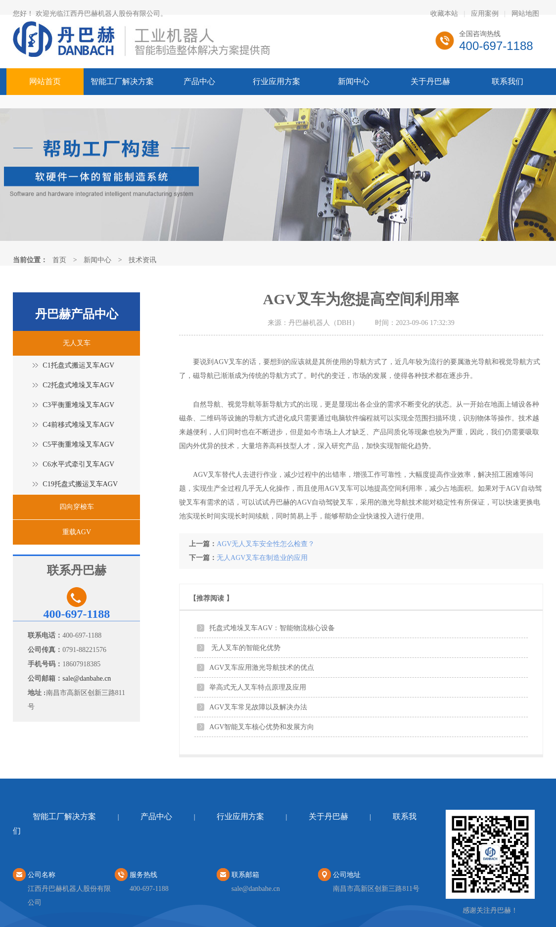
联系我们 (507, 81)
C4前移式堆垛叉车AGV (78, 424)
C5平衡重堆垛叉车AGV (78, 444)
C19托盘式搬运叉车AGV (80, 484)
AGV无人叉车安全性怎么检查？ (266, 544)
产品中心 (199, 81)
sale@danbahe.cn (86, 678)
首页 (59, 260)
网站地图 (525, 13)
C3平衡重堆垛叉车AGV (78, 405)
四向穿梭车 (76, 506)
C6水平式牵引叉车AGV (78, 464)
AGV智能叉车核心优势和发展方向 (261, 727)
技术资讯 (142, 260)
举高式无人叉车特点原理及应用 (257, 687)
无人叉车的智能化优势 (244, 647)
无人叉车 (77, 343)
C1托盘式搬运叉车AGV (78, 365)
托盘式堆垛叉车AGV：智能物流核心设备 (272, 628)
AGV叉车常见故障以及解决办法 (258, 707)
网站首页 (45, 81)
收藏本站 (444, 13)
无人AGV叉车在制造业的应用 (262, 557)
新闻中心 (354, 81)
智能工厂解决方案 (122, 81)
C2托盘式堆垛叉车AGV (78, 385)
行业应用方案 (276, 81)
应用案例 (485, 13)
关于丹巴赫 (430, 81)
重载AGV (76, 532)
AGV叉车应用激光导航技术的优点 (261, 667)
